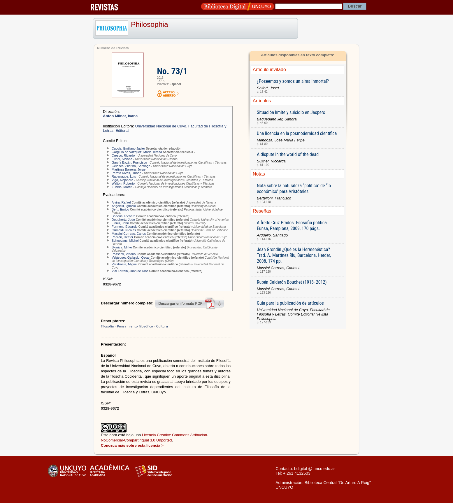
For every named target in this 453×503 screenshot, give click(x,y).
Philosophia (149, 24)
